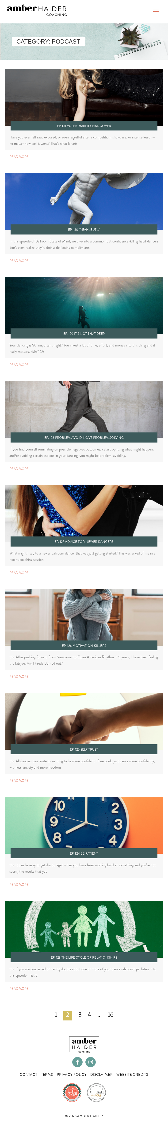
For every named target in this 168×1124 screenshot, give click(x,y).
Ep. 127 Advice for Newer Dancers (84, 541)
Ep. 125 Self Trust (84, 749)
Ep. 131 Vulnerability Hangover (84, 125)
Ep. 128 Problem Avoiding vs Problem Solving (84, 437)
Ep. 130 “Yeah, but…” (84, 229)
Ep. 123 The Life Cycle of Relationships (84, 957)
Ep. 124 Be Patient (84, 853)
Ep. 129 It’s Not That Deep (84, 333)
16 (111, 1014)
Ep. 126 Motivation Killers (84, 645)
